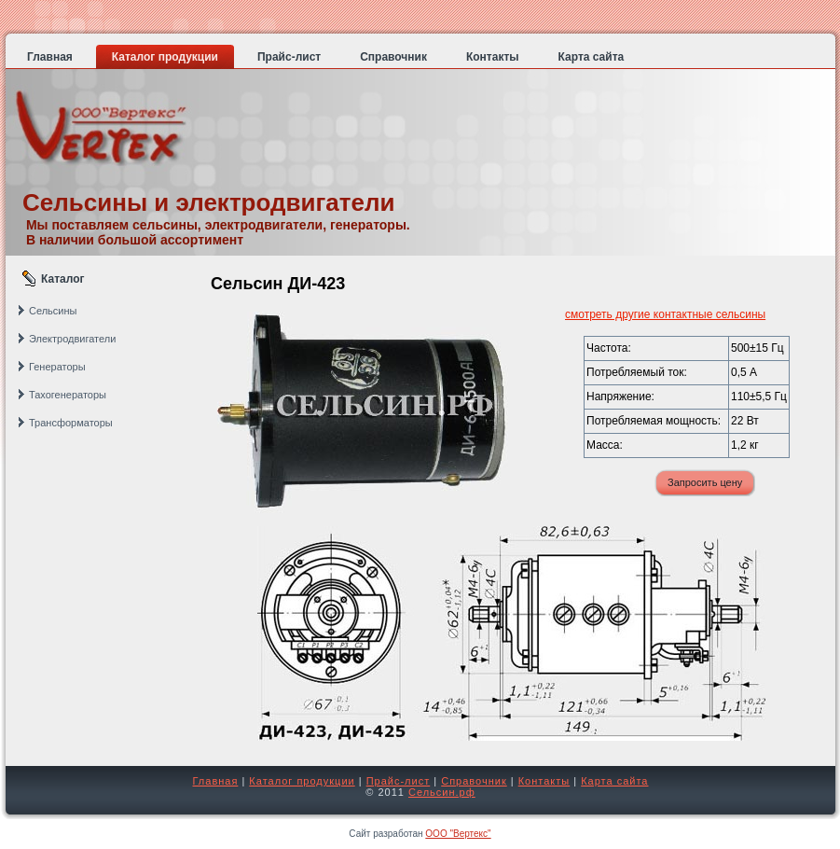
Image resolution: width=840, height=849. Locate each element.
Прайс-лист (398, 780)
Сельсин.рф (441, 792)
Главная (216, 780)
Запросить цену (705, 482)
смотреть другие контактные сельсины (665, 314)
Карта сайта (614, 780)
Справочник (474, 780)
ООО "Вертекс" (457, 833)
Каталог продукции (301, 780)
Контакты (544, 780)
